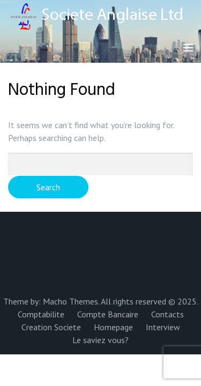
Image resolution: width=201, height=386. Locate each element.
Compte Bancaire (107, 314)
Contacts (167, 314)
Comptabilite (41, 314)
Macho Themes (70, 301)
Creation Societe (51, 327)
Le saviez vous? (100, 340)
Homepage (113, 327)
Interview (163, 327)
